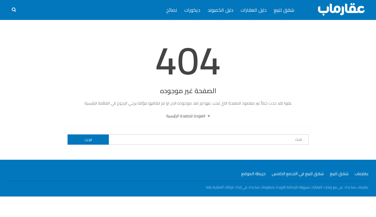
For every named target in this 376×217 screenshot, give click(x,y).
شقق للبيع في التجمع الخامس (298, 174)
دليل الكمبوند (220, 9)
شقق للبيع (284, 9)
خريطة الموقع (253, 174)
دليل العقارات (254, 9)
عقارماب (362, 174)
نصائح (171, 9)
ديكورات (192, 9)
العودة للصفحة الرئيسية (188, 115)
